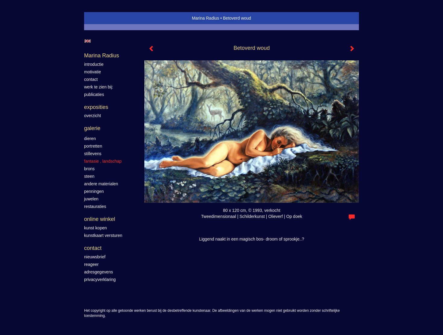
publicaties (94, 94)
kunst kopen (95, 227)
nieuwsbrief (94, 256)
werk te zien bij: (98, 87)
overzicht (92, 115)
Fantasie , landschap (103, 161)
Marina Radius (205, 18)
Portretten (93, 146)
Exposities (96, 107)
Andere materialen (101, 183)
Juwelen (91, 198)
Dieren (90, 138)
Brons (89, 168)
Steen (89, 176)
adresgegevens (98, 272)
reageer (91, 264)
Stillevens (93, 153)
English (87, 41)
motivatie (92, 71)
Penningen (94, 191)
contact (91, 79)
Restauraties (95, 206)
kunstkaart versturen (103, 235)
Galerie (92, 128)
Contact (93, 248)
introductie (94, 64)
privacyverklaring (100, 279)
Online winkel (99, 219)
